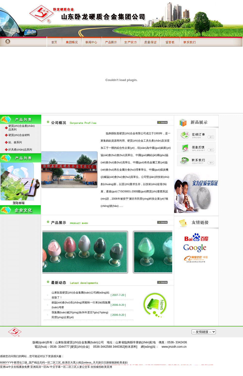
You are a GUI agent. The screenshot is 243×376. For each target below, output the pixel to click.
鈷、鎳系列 (15, 142)
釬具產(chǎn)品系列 (20, 149)
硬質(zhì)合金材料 (19, 135)
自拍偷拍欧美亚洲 (101, 366)
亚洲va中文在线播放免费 (15, 366)
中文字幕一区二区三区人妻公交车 (70, 366)
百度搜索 (204, 332)
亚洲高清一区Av (39, 366)
